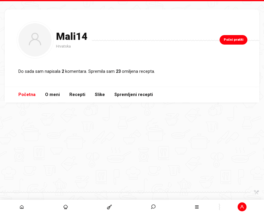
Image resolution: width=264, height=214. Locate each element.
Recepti (77, 94)
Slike (100, 94)
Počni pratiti (233, 40)
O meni (52, 94)
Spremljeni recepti (133, 94)
